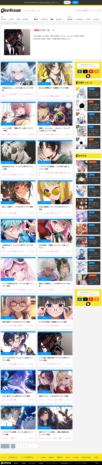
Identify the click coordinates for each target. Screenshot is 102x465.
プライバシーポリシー (45, 2)
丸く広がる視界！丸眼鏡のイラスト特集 (53, 322)
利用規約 (23, 463)
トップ (2, 23)
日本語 (96, 457)
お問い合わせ (32, 463)
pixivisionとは (13, 457)
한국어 (68, 457)
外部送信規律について (66, 463)
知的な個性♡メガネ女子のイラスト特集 (16, 322)
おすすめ (70, 19)
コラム (88, 19)
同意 (75, 2)
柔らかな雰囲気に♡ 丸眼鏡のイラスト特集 (53, 88)
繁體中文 (60, 457)
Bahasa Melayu (86, 457)
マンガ (11, 19)
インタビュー (79, 19)
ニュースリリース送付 (80, 463)
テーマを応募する (27, 457)
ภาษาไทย (76, 457)
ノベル (18, 19)
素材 (51, 19)
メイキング (44, 19)
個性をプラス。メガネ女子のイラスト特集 (53, 396)
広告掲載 (41, 463)
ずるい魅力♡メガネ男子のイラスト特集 (16, 396)
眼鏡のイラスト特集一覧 (12, 23)
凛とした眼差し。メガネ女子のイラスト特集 (17, 207)
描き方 (36, 19)
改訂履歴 (67, 2)
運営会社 (16, 463)
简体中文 (51, 457)
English (43, 457)
